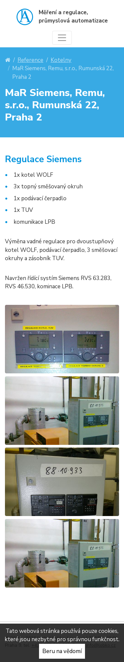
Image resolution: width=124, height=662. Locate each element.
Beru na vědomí (62, 651)
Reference (30, 60)
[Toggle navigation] (62, 38)
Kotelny (61, 60)
